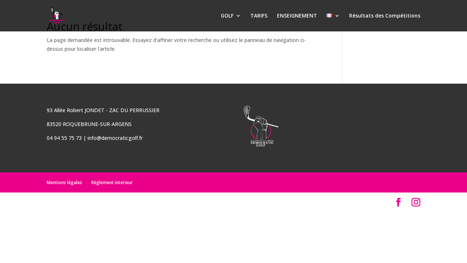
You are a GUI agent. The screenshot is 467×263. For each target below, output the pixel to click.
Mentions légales (64, 182)
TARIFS (258, 16)
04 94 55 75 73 (64, 137)
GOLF (227, 16)
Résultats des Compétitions (384, 16)
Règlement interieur (112, 182)
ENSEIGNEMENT (297, 16)
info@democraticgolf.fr (115, 137)
